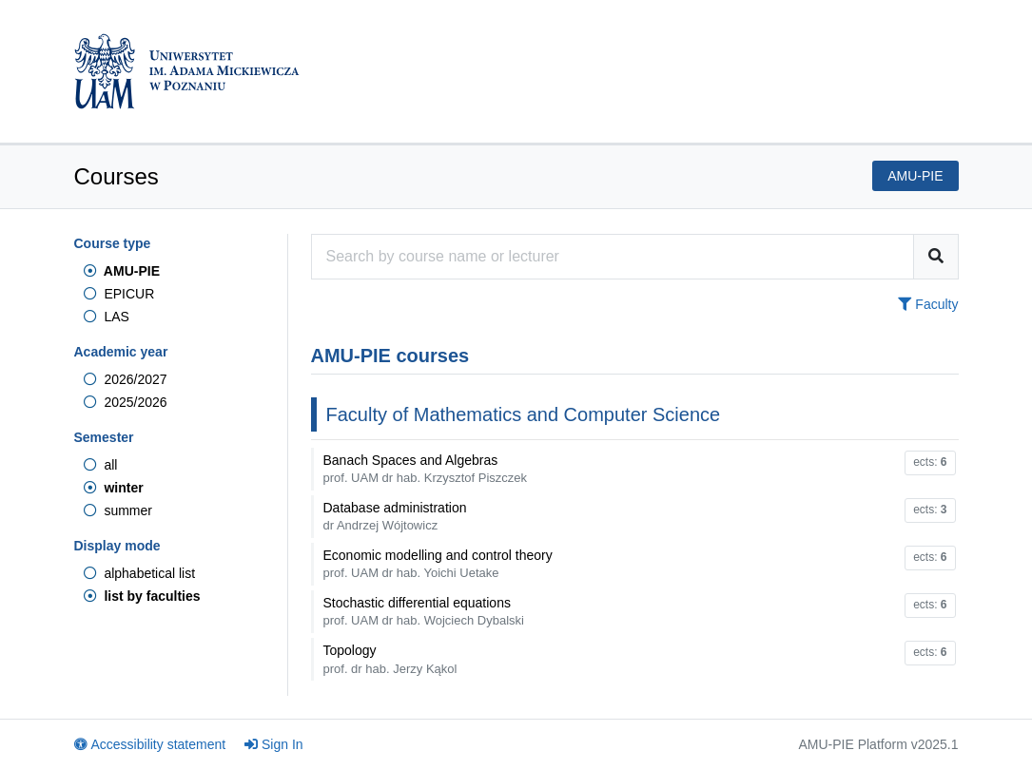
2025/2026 (125, 402)
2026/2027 (125, 379)
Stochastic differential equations (423, 611)
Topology (390, 659)
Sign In (273, 744)
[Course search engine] (612, 256)
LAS (106, 316)
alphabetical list (140, 573)
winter (114, 487)
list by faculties (142, 596)
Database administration (395, 516)
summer (118, 510)
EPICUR (119, 293)
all (101, 464)
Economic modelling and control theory (438, 564)
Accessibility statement (150, 744)
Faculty (928, 304)
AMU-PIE (122, 271)
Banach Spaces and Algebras (425, 468)
